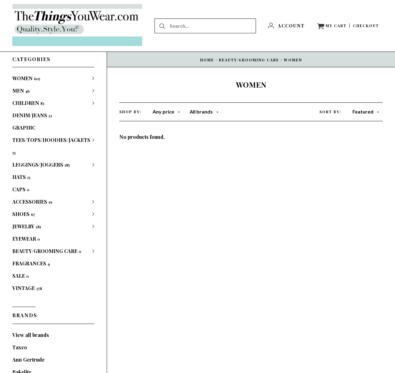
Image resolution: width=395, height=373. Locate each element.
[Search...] (205, 26)
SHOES (23, 214)
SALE (20, 275)
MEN (21, 90)
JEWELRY (26, 226)
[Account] (286, 25)
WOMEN (26, 78)
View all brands (30, 335)
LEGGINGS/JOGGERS (41, 164)
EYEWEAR (26, 238)
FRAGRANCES (31, 263)
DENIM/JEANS (32, 115)
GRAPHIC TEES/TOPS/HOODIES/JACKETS (51, 139)
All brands (204, 111)
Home (207, 59)
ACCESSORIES (32, 201)
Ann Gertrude (28, 359)
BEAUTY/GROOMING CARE (46, 251)
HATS (21, 177)
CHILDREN (28, 103)
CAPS (20, 189)
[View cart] (332, 25)
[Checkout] (366, 25)
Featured (365, 111)
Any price (166, 111)
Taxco (19, 347)
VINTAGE (27, 288)
